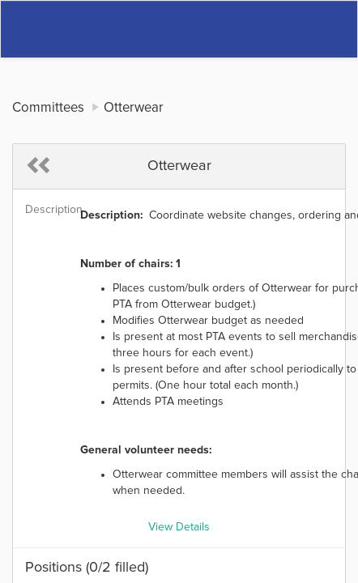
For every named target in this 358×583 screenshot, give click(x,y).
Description (46, 209)
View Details (179, 527)
